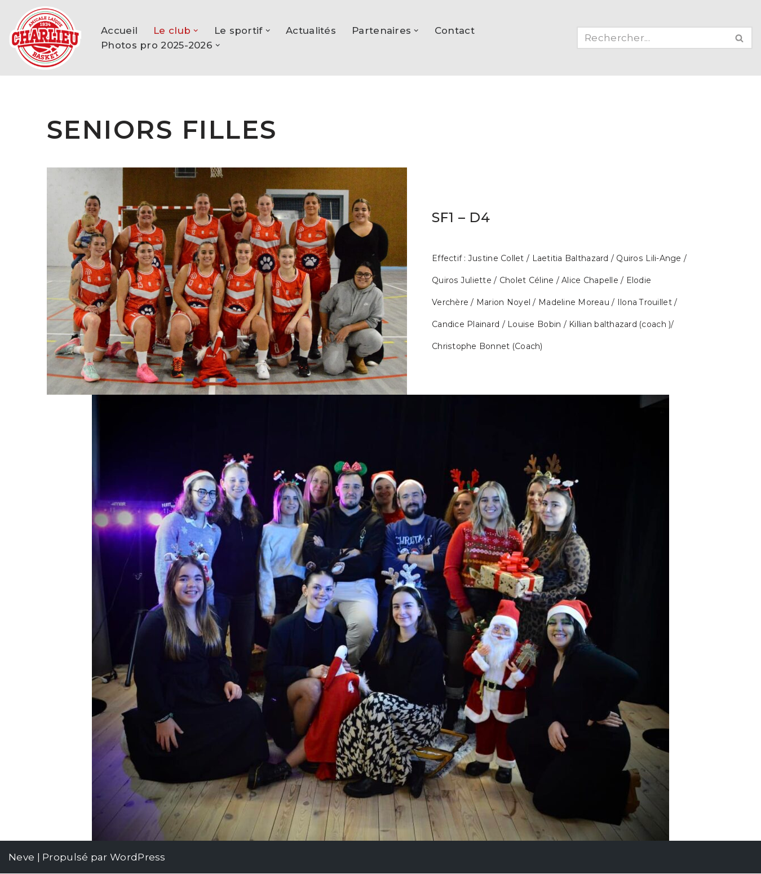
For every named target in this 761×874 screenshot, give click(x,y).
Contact (455, 30)
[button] (195, 30)
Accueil (119, 30)
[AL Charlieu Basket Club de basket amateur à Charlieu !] (45, 38)
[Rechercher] (652, 38)
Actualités (311, 30)
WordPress (138, 857)
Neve (21, 857)
